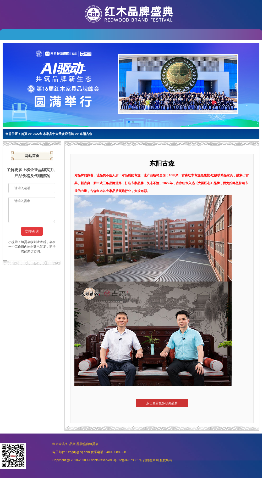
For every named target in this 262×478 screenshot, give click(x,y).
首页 (24, 134)
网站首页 (32, 156)
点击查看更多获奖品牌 (162, 403)
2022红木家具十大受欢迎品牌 (53, 134)
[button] (129, 122)
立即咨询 (32, 231)
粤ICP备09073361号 (127, 460)
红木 (152, 460)
